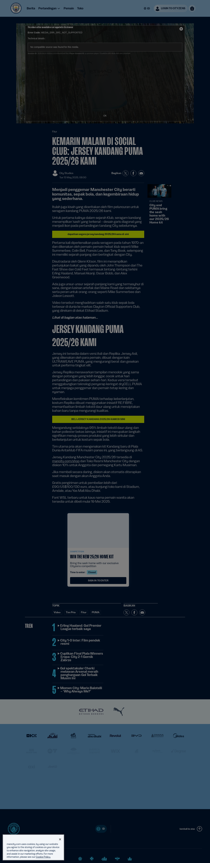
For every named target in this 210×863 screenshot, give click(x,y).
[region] (33, 847)
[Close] (60, 839)
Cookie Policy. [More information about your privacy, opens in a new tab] (43, 857)
